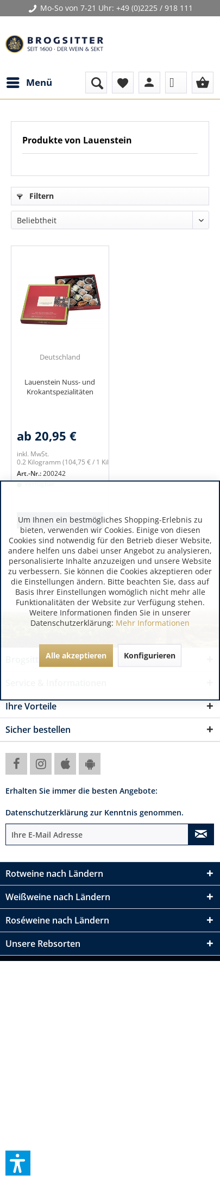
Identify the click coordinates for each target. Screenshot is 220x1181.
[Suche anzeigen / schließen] (96, 82)
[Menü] (29, 82)
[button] (17, 1163)
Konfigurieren (149, 655)
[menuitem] (29, 82)
